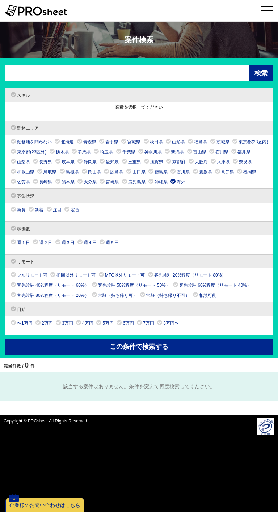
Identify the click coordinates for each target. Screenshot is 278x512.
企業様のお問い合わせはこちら (44, 505)
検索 (261, 73)
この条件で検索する (139, 346)
